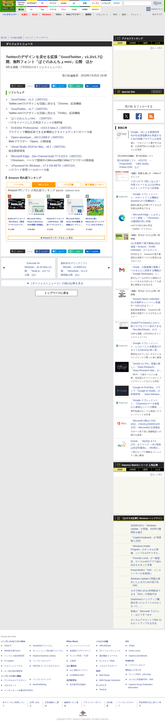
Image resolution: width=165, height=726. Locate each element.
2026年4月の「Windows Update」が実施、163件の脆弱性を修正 (146, 529)
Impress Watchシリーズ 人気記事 (140, 465)
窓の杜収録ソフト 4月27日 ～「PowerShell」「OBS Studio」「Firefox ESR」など (134, 163)
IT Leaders (9, 661)
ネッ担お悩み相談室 (13, 671)
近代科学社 (72, 680)
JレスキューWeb (106, 661)
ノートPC (18, 184)
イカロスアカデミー (108, 666)
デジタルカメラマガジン (15, 680)
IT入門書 (69, 184)
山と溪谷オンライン (79, 670)
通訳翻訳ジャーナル (108, 656)
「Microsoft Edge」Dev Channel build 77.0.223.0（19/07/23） (46, 156)
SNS (115, 14)
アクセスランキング (132, 38)
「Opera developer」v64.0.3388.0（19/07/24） (37, 137)
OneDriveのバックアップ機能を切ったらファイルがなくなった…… (146, 602)
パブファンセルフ (137, 665)
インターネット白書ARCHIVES (18, 690)
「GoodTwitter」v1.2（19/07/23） (29, 99)
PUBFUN (129, 661)
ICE (127, 641)
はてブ (61, 86)
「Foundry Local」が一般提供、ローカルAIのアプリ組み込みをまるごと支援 (146, 561)
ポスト (20, 86)
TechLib (102, 689)
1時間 (120, 43)
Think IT (7, 645)
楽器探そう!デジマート (80, 651)
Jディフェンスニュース (110, 651)
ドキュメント (102, 14)
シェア (44, 86)
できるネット (10, 685)
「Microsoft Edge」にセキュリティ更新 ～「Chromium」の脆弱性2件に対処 (146, 218)
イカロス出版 (102, 641)
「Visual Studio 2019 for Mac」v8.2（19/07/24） (38, 146)
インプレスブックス (42, 679)
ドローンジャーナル (13, 666)
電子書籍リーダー (94, 184)
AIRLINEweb (105, 645)
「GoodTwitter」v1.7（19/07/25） (29, 109)
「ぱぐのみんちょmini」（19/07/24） (31, 118)
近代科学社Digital (78, 684)
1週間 (145, 43)
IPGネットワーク (133, 670)
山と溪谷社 (72, 666)
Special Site (128, 91)
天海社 (132, 645)
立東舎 (73, 661)
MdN (98, 671)
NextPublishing (39, 684)
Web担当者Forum (12, 651)
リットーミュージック (80, 645)
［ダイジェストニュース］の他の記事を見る (56, 283)
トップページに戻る (56, 293)
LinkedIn (94, 86)
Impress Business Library (44, 656)
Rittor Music (72, 641)
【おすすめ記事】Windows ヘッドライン (142, 518)
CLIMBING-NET (77, 675)
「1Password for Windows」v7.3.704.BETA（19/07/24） (43, 165)
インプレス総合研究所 (14, 656)
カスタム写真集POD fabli (141, 679)
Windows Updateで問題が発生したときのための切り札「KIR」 (145, 582)
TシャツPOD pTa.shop (140, 674)
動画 (124, 14)
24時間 (132, 43)
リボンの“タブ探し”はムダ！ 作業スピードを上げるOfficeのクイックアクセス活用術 (145, 184)
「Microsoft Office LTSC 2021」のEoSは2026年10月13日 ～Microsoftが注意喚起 (145, 424)
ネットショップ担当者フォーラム (48, 651)
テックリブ (101, 685)
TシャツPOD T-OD (79, 656)
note (78, 86)
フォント (135, 14)
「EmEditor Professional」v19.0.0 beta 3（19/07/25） (41, 127)
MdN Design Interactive (109, 680)
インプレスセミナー (42, 661)
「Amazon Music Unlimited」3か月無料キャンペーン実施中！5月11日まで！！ (146, 302)
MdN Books (104, 675)
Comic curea (134, 651)
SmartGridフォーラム (42, 645)
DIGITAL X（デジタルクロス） (47, 666)
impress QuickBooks (138, 656)
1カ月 (157, 43)
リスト (29, 86)
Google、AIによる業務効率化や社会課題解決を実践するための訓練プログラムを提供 (146, 135)
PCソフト (44, 184)
